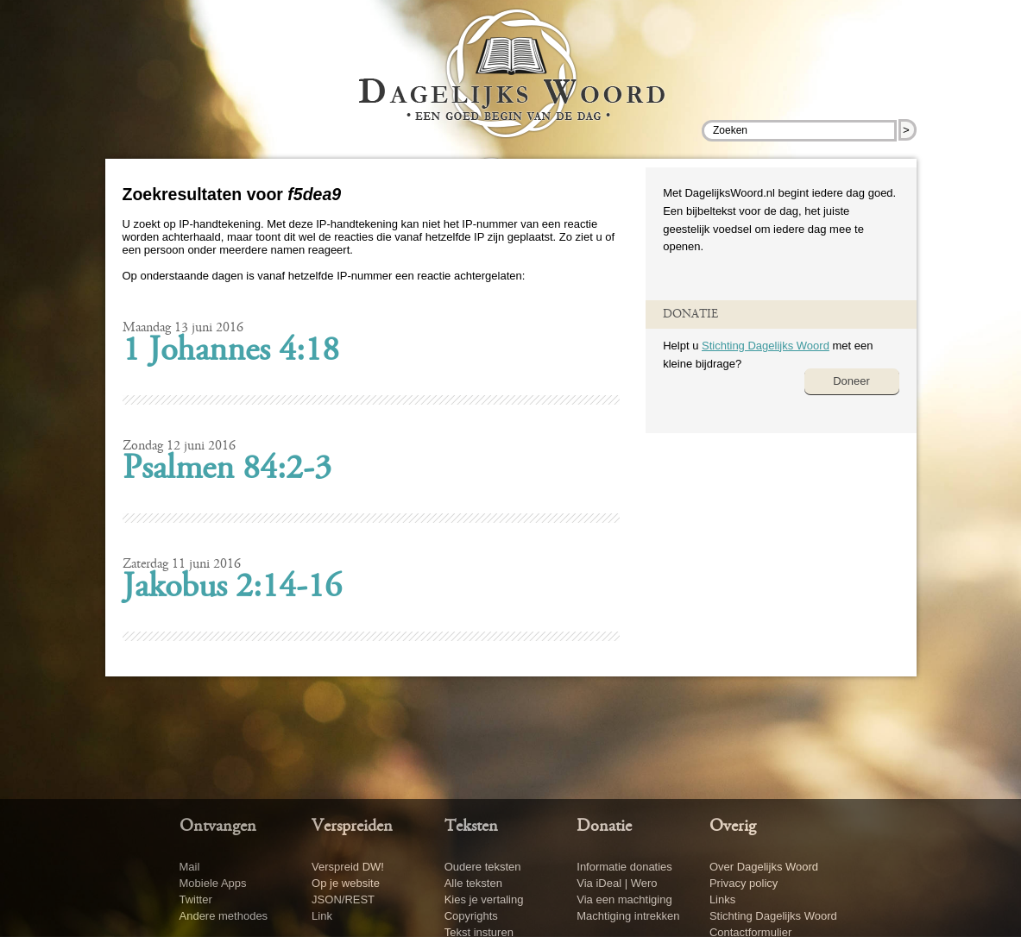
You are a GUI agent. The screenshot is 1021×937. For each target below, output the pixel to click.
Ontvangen (218, 826)
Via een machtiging (624, 899)
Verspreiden (352, 826)
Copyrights (471, 915)
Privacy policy (743, 883)
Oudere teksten (482, 866)
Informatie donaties (624, 866)
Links (722, 899)
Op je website (346, 883)
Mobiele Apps (213, 883)
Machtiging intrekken (628, 915)
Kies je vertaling (484, 899)
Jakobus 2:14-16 (232, 588)
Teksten (471, 826)
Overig (732, 826)
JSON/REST (343, 899)
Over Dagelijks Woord (763, 866)
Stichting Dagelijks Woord (765, 345)
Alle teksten (473, 883)
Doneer (851, 380)
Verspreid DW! (348, 866)
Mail (190, 866)
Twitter (196, 899)
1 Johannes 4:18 (231, 352)
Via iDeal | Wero (617, 883)
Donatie (604, 826)
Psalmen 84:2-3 (227, 470)
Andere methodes (224, 915)
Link (322, 915)
